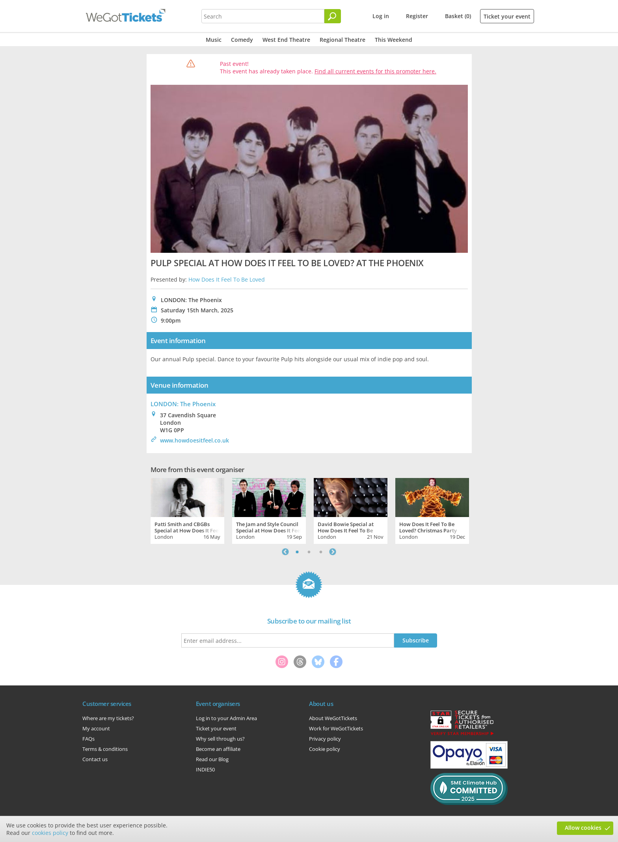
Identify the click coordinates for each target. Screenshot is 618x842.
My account (96, 728)
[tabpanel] (187, 510)
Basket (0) (458, 16)
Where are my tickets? (108, 718)
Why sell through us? (220, 738)
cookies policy (50, 832)
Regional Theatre (342, 39)
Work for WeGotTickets (336, 728)
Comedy (242, 39)
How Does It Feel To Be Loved (226, 279)
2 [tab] (309, 552)
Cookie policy (324, 748)
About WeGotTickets (333, 718)
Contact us (95, 759)
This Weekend (393, 39)
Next (333, 552)
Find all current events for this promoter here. (375, 71)
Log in (380, 16)
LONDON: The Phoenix (183, 404)
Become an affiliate (218, 748)
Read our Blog (212, 759)
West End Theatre (286, 39)
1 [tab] (297, 552)
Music (214, 39)
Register (417, 16)
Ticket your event (507, 16)
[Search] (332, 16)
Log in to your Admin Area (226, 718)
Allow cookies (583, 827)
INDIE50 (205, 769)
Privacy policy (325, 738)
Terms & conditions (105, 748)
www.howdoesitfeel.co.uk (194, 440)
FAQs (88, 738)
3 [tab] (321, 552)
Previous (285, 552)
